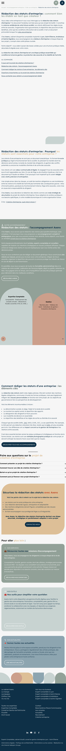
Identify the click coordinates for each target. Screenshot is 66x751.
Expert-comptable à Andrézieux (46, 696)
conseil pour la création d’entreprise (23, 239)
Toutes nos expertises (9, 706)
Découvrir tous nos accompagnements (19, 445)
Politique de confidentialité (24, 743)
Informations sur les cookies (43, 743)
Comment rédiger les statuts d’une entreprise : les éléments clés (24, 69)
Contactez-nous (33, 524)
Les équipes (5, 694)
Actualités (39, 712)
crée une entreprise (25, 32)
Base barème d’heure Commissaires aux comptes (48, 709)
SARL (48, 425)
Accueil (3, 7)
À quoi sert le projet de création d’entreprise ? (17, 63)
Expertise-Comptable (9, 708)
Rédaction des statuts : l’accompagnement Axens (19, 66)
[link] (27, 733)
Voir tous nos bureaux (43, 689)
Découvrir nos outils (15, 626)
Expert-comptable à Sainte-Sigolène (48, 699)
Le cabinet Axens (7, 689)
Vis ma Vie (5, 699)
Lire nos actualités (14, 662)
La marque (5, 692)
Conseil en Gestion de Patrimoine (13, 710)
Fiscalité (4, 712)
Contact (38, 706)
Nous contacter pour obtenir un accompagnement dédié (21, 76)
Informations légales (8, 743)
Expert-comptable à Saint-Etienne (47, 694)
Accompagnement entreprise (15, 7)
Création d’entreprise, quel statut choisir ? (21, 202)
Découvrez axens (10, 278)
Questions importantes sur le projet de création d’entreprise (22, 73)
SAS (25, 423)
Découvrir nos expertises (16, 577)
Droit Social (5, 715)
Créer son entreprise (31, 7)
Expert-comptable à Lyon (44, 692)
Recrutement (40, 715)
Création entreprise (42, 717)
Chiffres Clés (5, 696)
